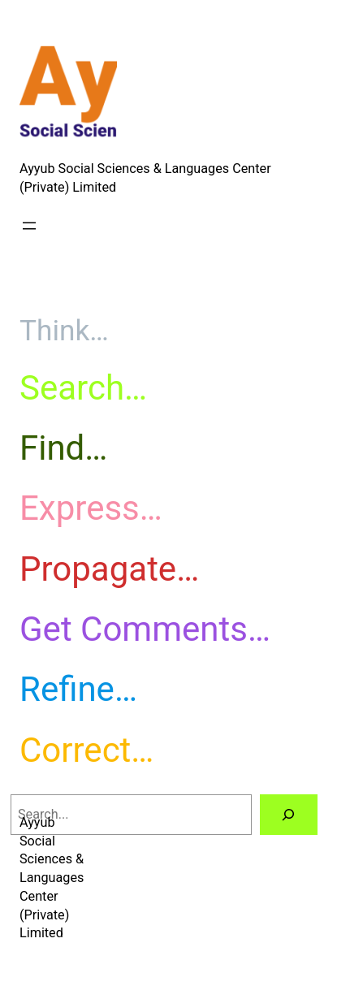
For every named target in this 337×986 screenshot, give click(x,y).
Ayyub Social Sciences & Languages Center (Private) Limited (51, 878)
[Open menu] (29, 226)
